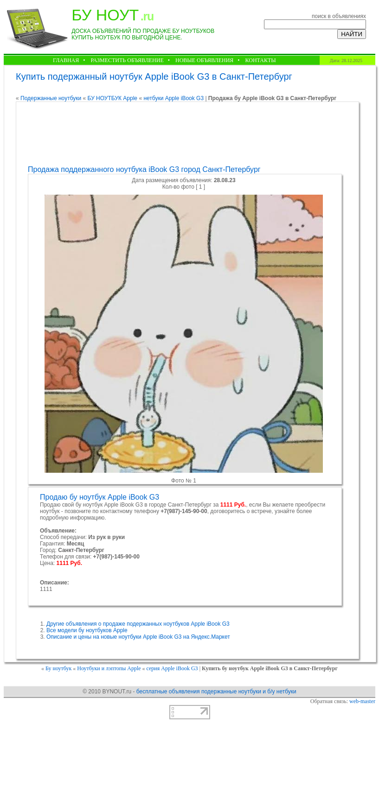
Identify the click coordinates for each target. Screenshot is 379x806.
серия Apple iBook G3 (173, 668)
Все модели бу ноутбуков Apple (87, 630)
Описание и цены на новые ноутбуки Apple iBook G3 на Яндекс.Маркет (138, 637)
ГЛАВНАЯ (66, 60)
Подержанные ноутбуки (50, 98)
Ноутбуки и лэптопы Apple (109, 668)
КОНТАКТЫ (260, 60)
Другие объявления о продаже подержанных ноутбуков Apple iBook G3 (138, 624)
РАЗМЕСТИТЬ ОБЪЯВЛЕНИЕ (126, 60)
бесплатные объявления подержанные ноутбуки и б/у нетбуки (216, 691)
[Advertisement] (186, 134)
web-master (362, 701)
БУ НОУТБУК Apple (112, 98)
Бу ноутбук (58, 668)
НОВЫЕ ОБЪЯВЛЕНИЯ (204, 60)
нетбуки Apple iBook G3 (174, 98)
